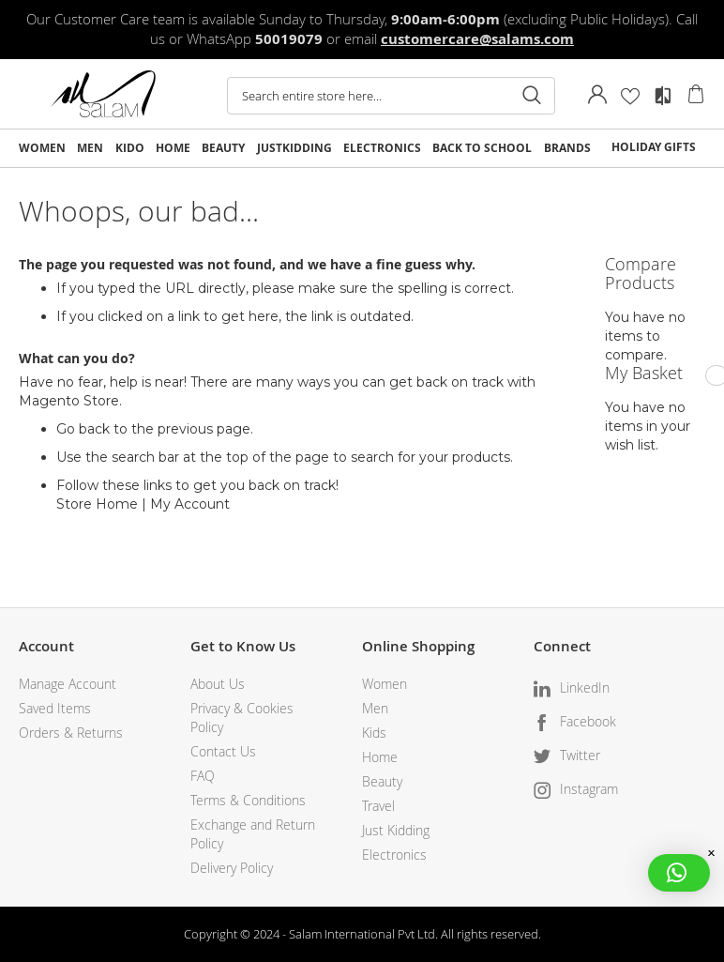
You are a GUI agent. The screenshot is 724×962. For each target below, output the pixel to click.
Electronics (394, 854)
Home (380, 757)
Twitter (580, 755)
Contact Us (223, 751)
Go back (83, 428)
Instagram (589, 789)
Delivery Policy (231, 868)
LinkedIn (585, 687)
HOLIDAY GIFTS (653, 147)
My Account (190, 504)
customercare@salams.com (477, 39)
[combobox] (391, 96)
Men (375, 708)
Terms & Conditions (248, 800)
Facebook (588, 721)
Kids (374, 732)
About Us (217, 684)
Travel (378, 806)
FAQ (202, 776)
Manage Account (67, 684)
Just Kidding (396, 830)
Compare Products (663, 96)
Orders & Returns (71, 732)
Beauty (382, 781)
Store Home (97, 504)
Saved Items (55, 708)
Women (384, 684)
